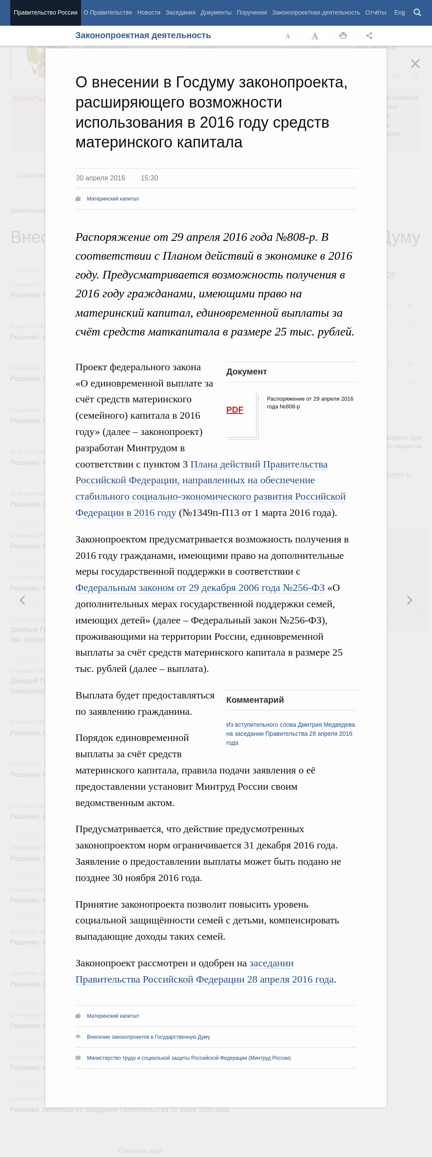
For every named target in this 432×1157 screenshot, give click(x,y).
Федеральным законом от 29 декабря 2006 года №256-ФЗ (200, 587)
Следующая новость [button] (23, 600)
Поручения (252, 12)
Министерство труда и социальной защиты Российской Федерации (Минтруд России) (189, 1058)
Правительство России (45, 12)
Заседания (180, 12)
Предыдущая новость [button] (409, 600)
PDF (234, 409)
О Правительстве (108, 12)
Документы (216, 12)
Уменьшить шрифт (288, 36)
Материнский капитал (113, 199)
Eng (399, 12)
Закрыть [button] (421, 69)
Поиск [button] (418, 13)
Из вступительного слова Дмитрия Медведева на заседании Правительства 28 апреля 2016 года (290, 733)
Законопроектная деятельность (316, 12)
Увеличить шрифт (316, 36)
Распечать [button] (343, 36)
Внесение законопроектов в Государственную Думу (148, 1037)
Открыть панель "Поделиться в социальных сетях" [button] (370, 36)
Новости (148, 12)
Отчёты (375, 12)
